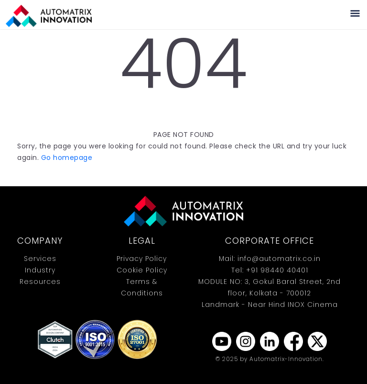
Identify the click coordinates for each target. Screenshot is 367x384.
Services (40, 258)
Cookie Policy (142, 270)
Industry (40, 270)
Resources (40, 281)
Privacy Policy (142, 258)
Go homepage (67, 157)
